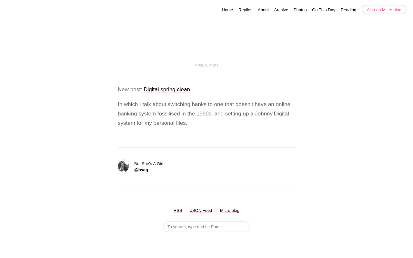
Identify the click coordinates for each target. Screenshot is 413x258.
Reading (348, 9)
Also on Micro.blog (384, 9)
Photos (300, 9)
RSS (178, 210)
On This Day (323, 9)
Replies (245, 9)
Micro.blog (229, 210)
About (263, 9)
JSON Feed (201, 210)
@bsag (141, 169)
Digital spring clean (167, 89)
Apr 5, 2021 (206, 65)
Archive (281, 9)
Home (225, 9)
